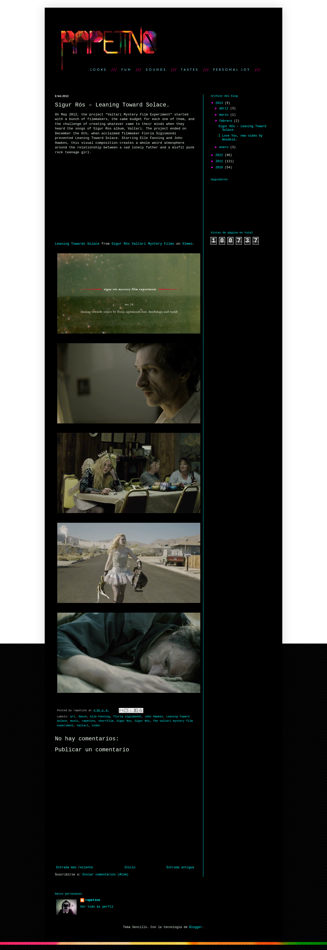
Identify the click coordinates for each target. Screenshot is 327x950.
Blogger (195, 927)
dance (82, 716)
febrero (226, 121)
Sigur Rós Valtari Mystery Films (143, 244)
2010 (220, 167)
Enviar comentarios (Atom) (106, 874)
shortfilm (105, 720)
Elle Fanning (100, 716)
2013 (220, 103)
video (96, 725)
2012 (220, 155)
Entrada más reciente (74, 867)
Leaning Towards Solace (77, 244)
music (74, 720)
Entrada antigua (180, 867)
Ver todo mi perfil (96, 907)
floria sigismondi (127, 716)
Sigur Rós (142, 720)
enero (224, 147)
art (72, 716)
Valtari (82, 725)
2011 (220, 161)
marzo (224, 115)
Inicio (129, 867)
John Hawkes (154, 716)
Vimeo (187, 244)
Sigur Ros (123, 720)
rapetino (88, 720)
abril (224, 108)
